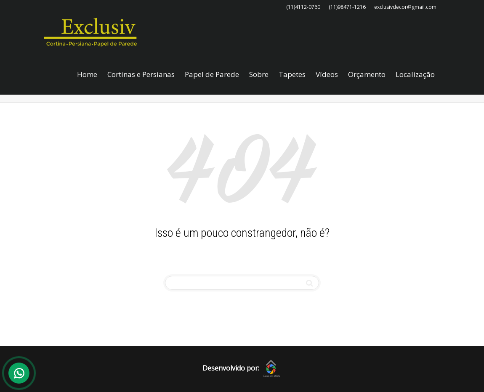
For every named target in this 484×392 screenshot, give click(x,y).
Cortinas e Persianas (141, 74)
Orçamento (367, 74)
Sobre (259, 74)
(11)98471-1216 (347, 7)
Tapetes (292, 74)
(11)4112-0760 (303, 7)
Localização (415, 74)
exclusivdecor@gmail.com (405, 7)
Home (87, 74)
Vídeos (327, 74)
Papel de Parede (212, 74)
